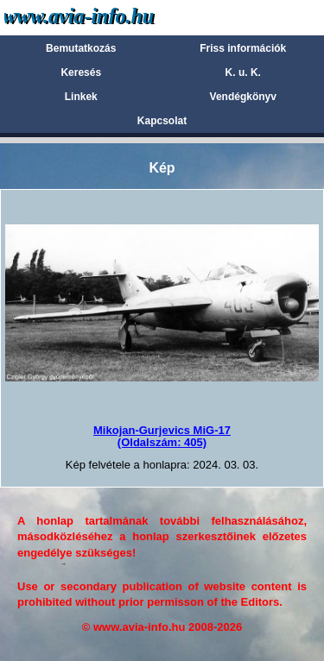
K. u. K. (243, 72)
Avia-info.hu (109, 17)
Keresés (80, 72)
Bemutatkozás (81, 48)
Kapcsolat (162, 121)
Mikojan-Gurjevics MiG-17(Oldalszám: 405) (162, 436)
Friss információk (243, 48)
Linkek (81, 97)
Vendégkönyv (243, 97)
